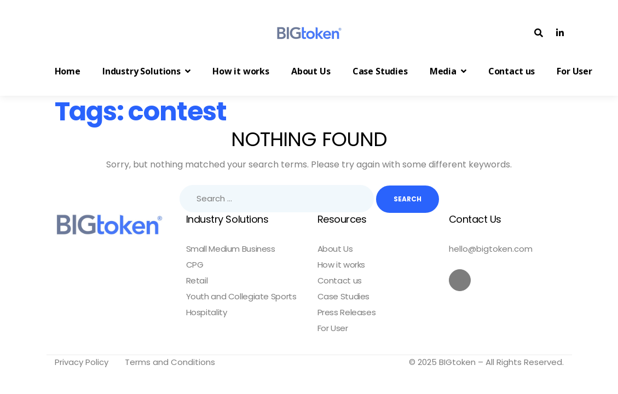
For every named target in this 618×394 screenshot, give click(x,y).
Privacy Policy (81, 362)
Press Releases (346, 312)
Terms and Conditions (170, 362)
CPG (195, 264)
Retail (197, 280)
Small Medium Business (230, 249)
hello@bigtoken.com (491, 248)
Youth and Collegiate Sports (241, 296)
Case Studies (343, 296)
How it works (341, 264)
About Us (335, 249)
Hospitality (206, 312)
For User (332, 328)
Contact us (339, 280)
